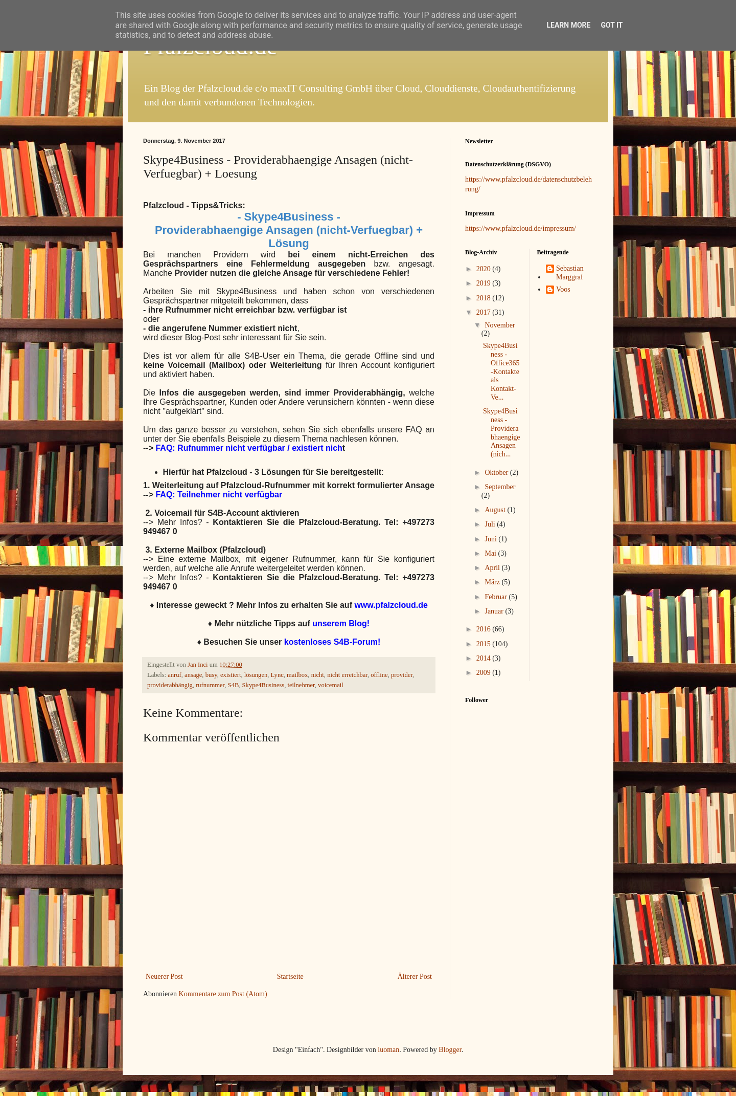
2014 (484, 658)
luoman (388, 1050)
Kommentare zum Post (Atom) (223, 994)
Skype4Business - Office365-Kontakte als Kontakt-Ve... (501, 371)
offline (379, 674)
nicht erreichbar (347, 674)
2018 (484, 298)
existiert (230, 674)
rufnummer (210, 685)
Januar (495, 611)
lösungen (255, 674)
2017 (484, 312)
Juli (491, 524)
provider (401, 674)
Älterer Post (415, 976)
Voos (563, 289)
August (496, 510)
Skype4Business (263, 685)
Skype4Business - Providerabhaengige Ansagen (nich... (501, 432)
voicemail (330, 685)
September (500, 487)
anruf (174, 674)
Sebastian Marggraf (570, 273)
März (493, 582)
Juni (491, 539)
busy (211, 674)
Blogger (450, 1050)
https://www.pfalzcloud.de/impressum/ (520, 228)
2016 (484, 629)
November (500, 325)
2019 (484, 283)
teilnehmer (300, 685)
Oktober (497, 472)
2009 (484, 672)
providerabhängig (170, 685)
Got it (612, 25)
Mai (491, 553)
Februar (497, 597)
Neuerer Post (164, 976)
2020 (484, 269)
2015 (484, 644)
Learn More (568, 25)
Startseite (290, 976)
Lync (277, 674)
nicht (317, 674)
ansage (193, 674)
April (493, 568)
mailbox (297, 674)
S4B (233, 685)
